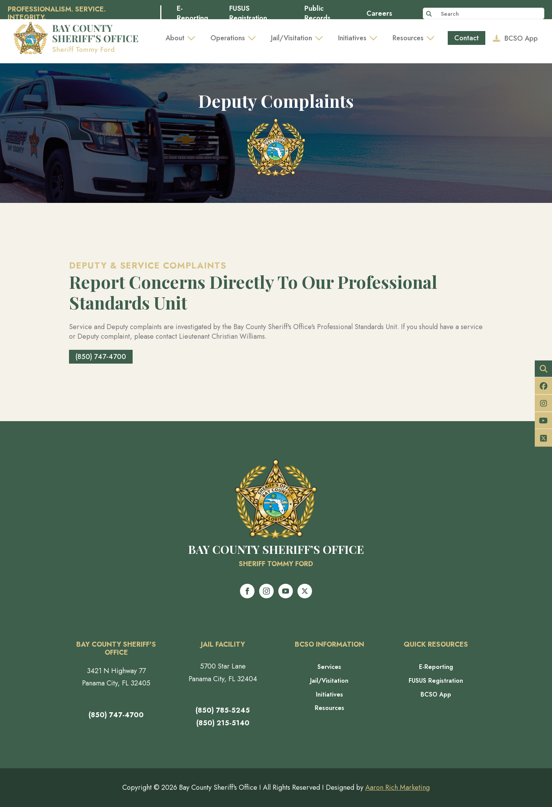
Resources (408, 38)
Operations (227, 38)
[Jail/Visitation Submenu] (321, 37)
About (175, 38)
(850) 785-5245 (223, 710)
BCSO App (436, 695)
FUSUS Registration (248, 13)
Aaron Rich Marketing (397, 787)
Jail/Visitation (291, 38)
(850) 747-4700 (116, 715)
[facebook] (247, 591)
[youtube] (285, 591)
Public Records (317, 13)
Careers (379, 13)
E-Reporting (192, 13)
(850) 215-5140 (223, 723)
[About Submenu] (193, 37)
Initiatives (352, 38)
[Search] (429, 14)
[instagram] (266, 591)
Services (329, 667)
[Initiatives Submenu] (375, 37)
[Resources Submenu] (433, 37)
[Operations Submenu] (254, 37)
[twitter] (304, 591)
